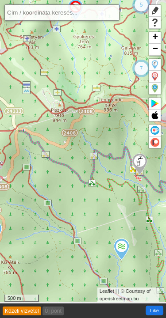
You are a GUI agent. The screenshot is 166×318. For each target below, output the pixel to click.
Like (154, 310)
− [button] (155, 50)
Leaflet (107, 291)
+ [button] (155, 38)
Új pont (53, 311)
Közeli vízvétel (22, 311)
